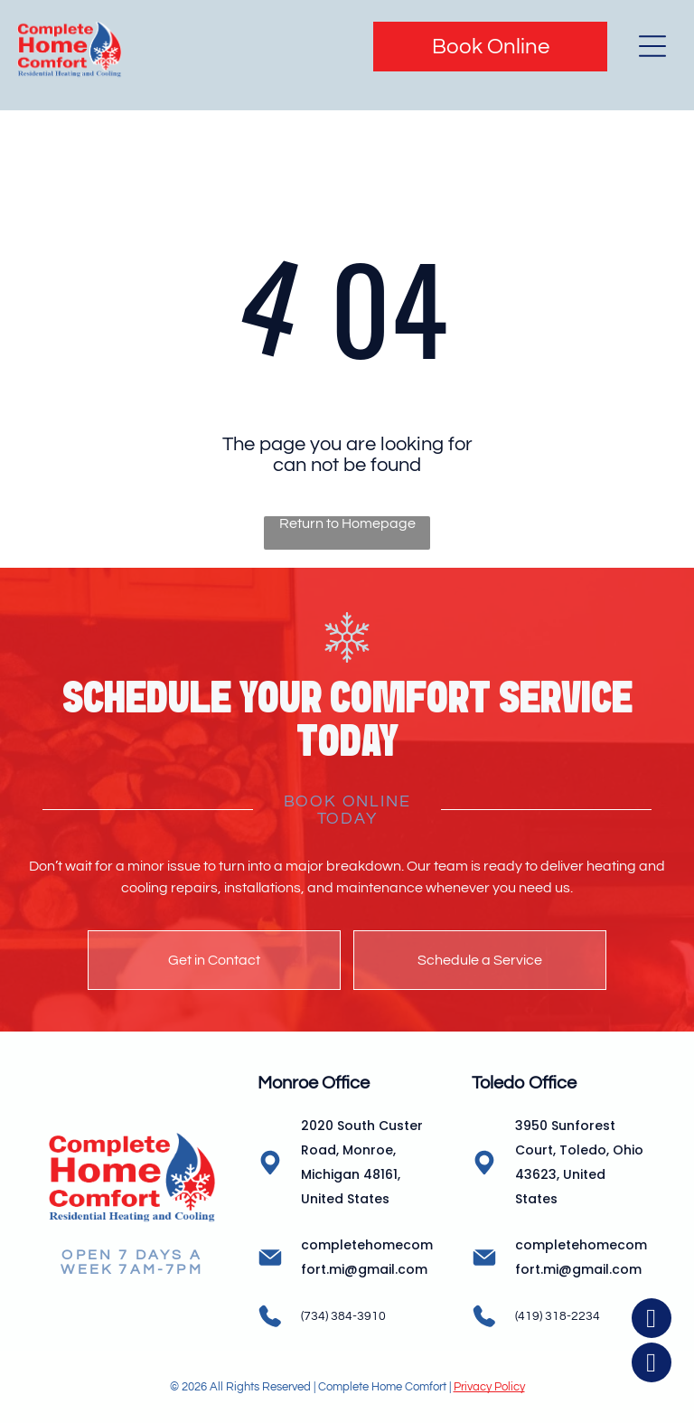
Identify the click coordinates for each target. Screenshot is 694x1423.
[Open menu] (652, 46)
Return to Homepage (347, 523)
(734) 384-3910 (343, 1316)
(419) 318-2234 (557, 1316)
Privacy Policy (489, 1387)
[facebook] (651, 1320)
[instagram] (651, 1365)
